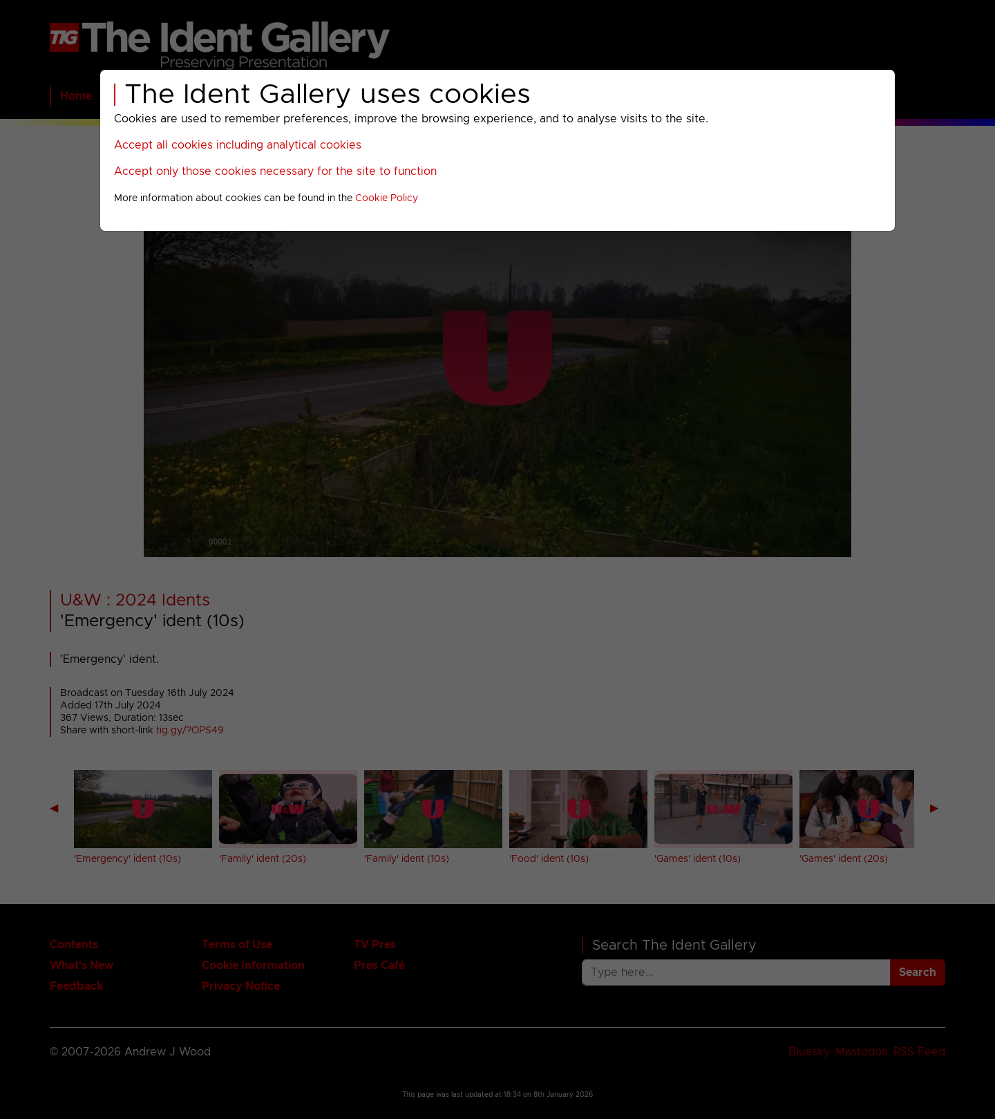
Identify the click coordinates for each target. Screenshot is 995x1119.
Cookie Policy (386, 198)
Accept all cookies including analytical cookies (237, 145)
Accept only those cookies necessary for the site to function (275, 171)
